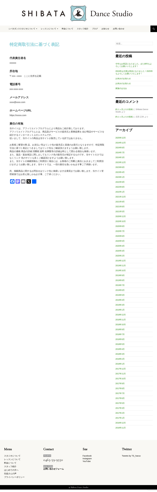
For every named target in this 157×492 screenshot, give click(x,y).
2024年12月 (120, 143)
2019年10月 (120, 270)
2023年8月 (120, 167)
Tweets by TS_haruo (131, 456)
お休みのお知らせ (123, 78)
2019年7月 (120, 285)
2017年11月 (120, 374)
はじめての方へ (11, 471)
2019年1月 (120, 310)
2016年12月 (120, 423)
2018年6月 (120, 339)
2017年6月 (120, 398)
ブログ (95, 29)
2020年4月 (120, 246)
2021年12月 (120, 197)
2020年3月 (120, 251)
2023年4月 (120, 172)
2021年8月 (120, 206)
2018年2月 (120, 359)
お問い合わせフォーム (53, 469)
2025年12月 (120, 138)
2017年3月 (120, 408)
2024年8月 (120, 147)
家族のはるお (121, 88)
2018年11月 (120, 319)
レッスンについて (48, 29)
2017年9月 (120, 383)
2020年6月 (120, 236)
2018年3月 (120, 354)
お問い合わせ (118, 29)
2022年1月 (120, 192)
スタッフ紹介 (82, 29)
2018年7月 (120, 334)
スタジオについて (12, 456)
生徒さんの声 (10, 475)
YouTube (87, 462)
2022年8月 (120, 187)
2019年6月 (120, 290)
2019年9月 (120, 275)
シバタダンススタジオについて (21, 29)
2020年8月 (120, 226)
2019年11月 (120, 265)
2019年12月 (120, 261)
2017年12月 (120, 369)
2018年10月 (120, 324)
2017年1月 (120, 418)
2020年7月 (120, 231)
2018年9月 (120, 329)
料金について (67, 29)
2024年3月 (120, 157)
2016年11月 (120, 428)
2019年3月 (120, 305)
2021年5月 (120, 211)
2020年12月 (120, 216)
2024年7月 (120, 152)
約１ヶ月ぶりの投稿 (124, 109)
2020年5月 (120, 241)
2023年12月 (120, 162)
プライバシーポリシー (14, 479)
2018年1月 (120, 364)
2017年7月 (120, 393)
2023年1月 (120, 177)
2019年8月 (120, 280)
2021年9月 (120, 202)
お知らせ (105, 29)
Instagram (87, 459)
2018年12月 (120, 315)
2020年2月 (120, 256)
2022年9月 (120, 182)
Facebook (87, 456)
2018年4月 (120, 349)
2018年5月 (120, 344)
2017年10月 (120, 378)
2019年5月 (120, 295)
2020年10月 (120, 221)
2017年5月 (120, 403)
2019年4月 (120, 300)
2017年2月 (120, 413)
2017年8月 (120, 388)
